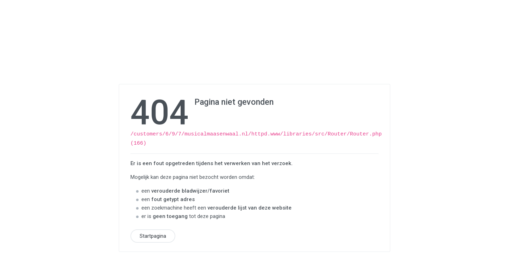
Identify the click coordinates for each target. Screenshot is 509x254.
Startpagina (153, 235)
